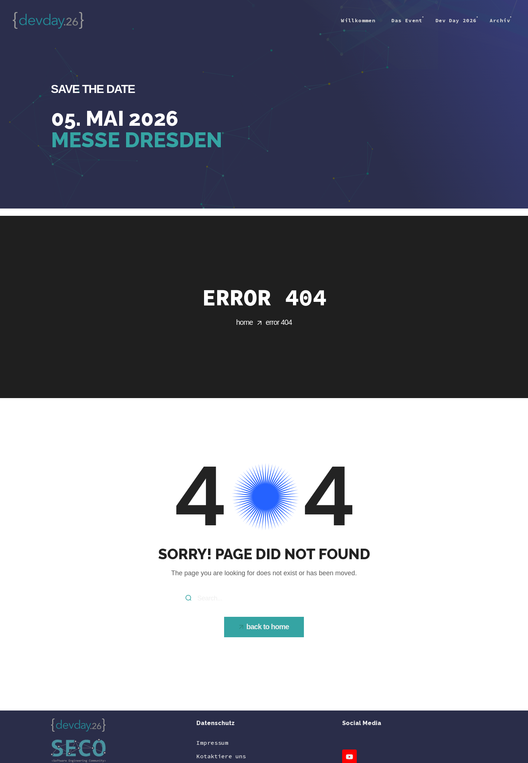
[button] (264, 627)
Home (244, 322)
